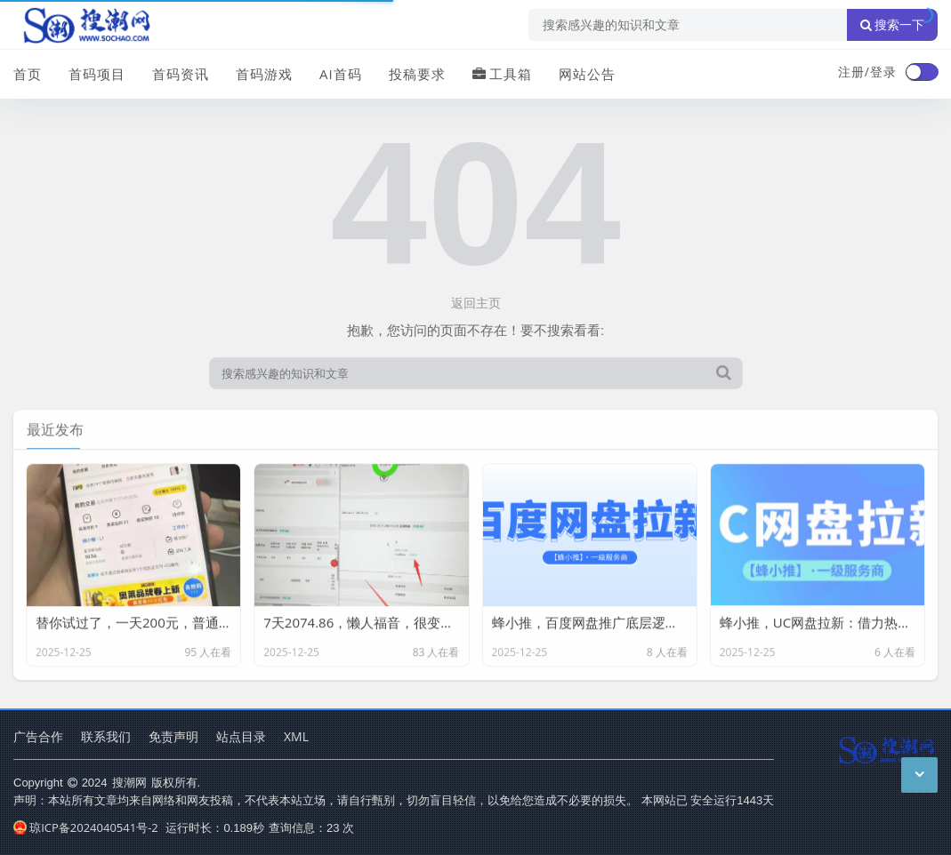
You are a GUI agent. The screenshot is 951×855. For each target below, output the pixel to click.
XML (296, 736)
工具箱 (502, 74)
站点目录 (241, 736)
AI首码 (340, 74)
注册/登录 (867, 71)
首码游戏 (264, 74)
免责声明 (173, 736)
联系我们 (106, 736)
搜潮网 (129, 782)
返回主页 (476, 302)
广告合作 (38, 736)
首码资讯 (180, 74)
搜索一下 (892, 25)
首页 (27, 74)
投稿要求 (417, 74)
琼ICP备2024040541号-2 (85, 827)
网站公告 (587, 74)
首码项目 (97, 74)
